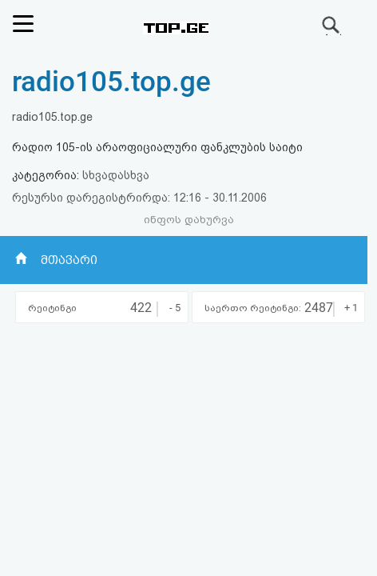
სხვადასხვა (115, 175)
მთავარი (69, 260)
